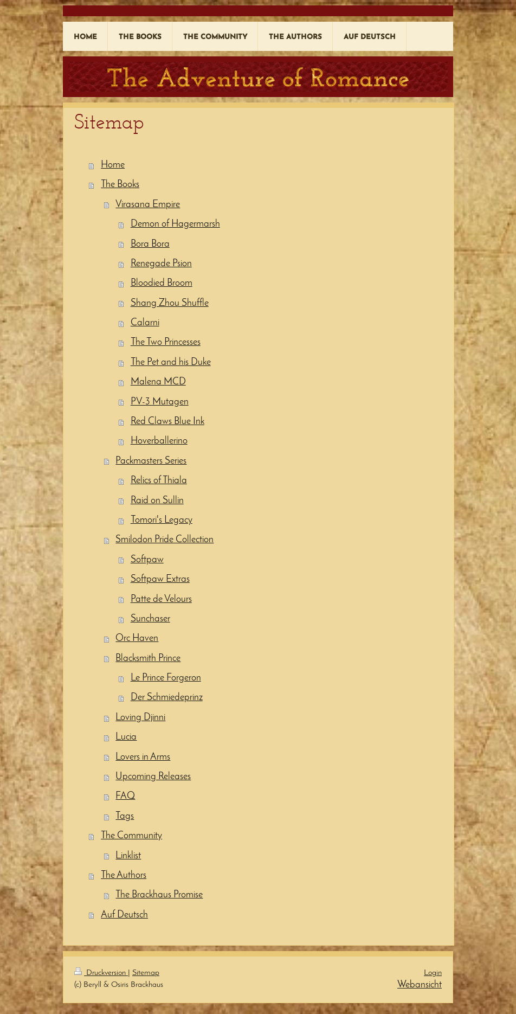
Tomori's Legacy (161, 520)
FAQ (125, 796)
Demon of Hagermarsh (175, 224)
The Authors (123, 875)
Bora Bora (150, 244)
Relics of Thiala (159, 481)
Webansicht (419, 985)
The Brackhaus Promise (159, 895)
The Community (131, 836)
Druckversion (101, 973)
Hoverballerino (159, 441)
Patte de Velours (161, 599)
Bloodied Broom (161, 283)
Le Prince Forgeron (166, 678)
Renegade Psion (161, 264)
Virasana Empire (147, 205)
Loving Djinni (140, 718)
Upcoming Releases (153, 777)
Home (113, 165)
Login (433, 973)
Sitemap (145, 973)
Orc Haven (136, 638)
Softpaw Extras (160, 579)
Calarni (145, 323)
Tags (124, 816)
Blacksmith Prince (147, 658)
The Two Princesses (166, 342)
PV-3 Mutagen (160, 402)
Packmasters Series (150, 461)
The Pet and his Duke (171, 362)
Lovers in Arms (142, 757)
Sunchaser (150, 619)
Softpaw (147, 560)
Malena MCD (158, 382)
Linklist (128, 856)
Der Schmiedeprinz (167, 697)
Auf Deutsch (124, 915)
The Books (120, 184)
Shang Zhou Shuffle (170, 303)
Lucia (126, 737)
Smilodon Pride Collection (164, 540)
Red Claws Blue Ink (167, 421)
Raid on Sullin (157, 501)
